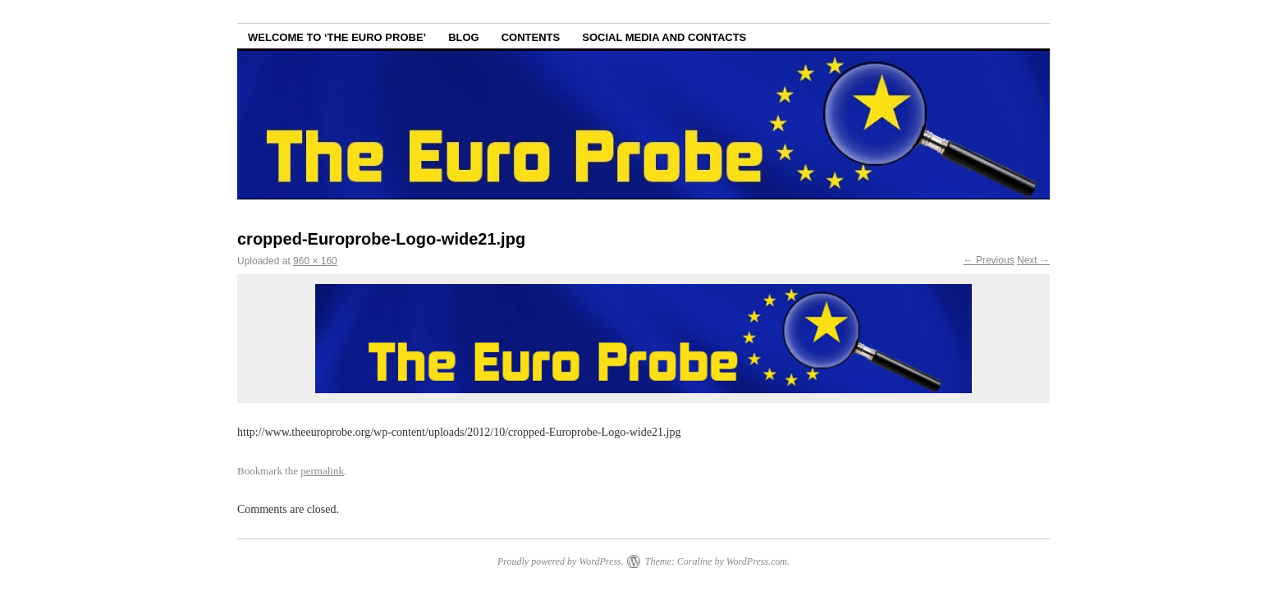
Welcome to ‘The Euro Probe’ (337, 37)
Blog (463, 37)
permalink (322, 471)
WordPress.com (756, 561)
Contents (531, 37)
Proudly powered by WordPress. (560, 561)
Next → (1033, 260)
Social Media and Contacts (664, 37)
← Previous (989, 260)
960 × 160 (315, 261)
